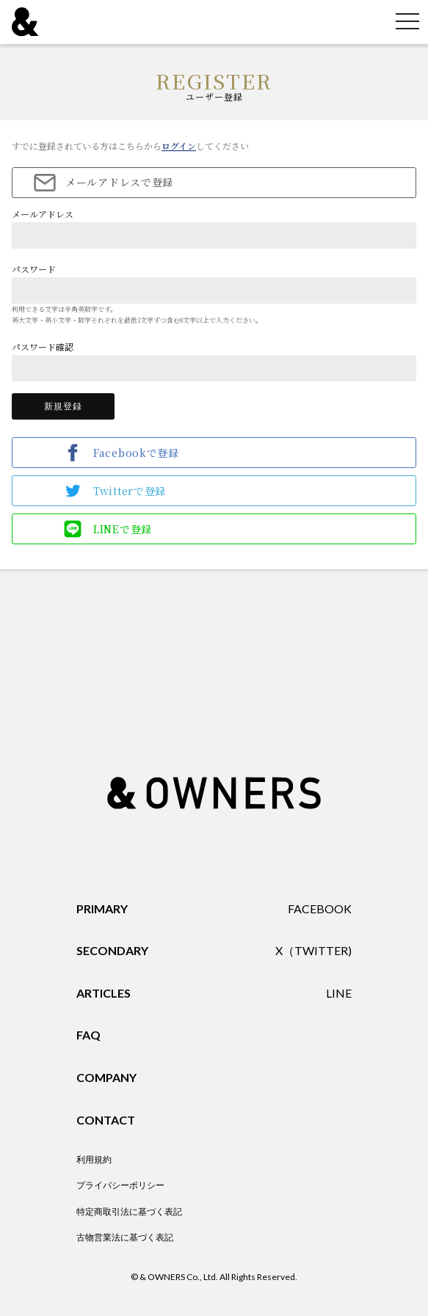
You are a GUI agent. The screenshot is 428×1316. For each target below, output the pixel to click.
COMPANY (106, 1077)
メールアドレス (42, 214)
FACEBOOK (320, 908)
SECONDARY (112, 950)
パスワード (34, 269)
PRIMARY (102, 908)
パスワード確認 (42, 346)
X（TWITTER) (313, 950)
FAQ (88, 1035)
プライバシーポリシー (120, 1185)
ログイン (179, 145)
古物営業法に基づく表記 (124, 1237)
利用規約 (94, 1159)
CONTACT (105, 1120)
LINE (339, 993)
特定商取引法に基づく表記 (129, 1211)
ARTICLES (103, 993)
